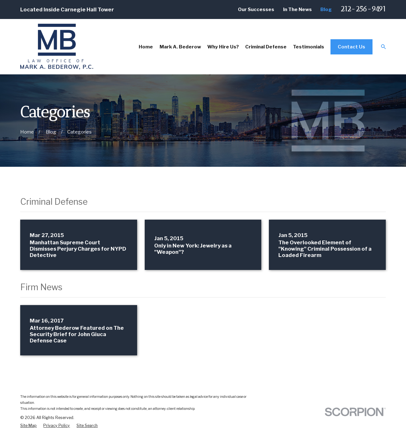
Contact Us (351, 47)
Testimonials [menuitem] (308, 47)
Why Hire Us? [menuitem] (223, 47)
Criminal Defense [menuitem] (266, 47)
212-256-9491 (363, 9)
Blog (326, 9)
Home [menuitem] (146, 47)
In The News (297, 9)
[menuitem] (28, 425)
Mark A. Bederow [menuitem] (180, 47)
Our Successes (256, 9)
